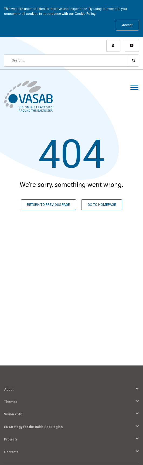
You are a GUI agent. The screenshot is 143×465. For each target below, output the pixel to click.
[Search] (66, 60)
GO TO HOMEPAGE (101, 205)
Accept (127, 25)
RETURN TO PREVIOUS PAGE (48, 205)
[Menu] (134, 88)
